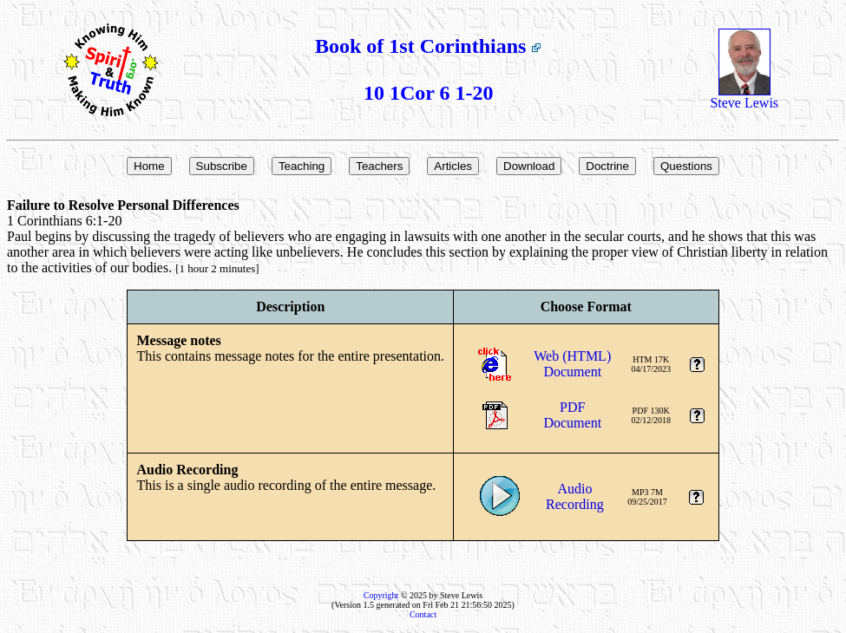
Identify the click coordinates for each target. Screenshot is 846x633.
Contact (423, 614)
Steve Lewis (744, 96)
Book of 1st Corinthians (428, 46)
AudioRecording (575, 496)
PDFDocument (572, 415)
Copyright (381, 595)
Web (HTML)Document (572, 364)
